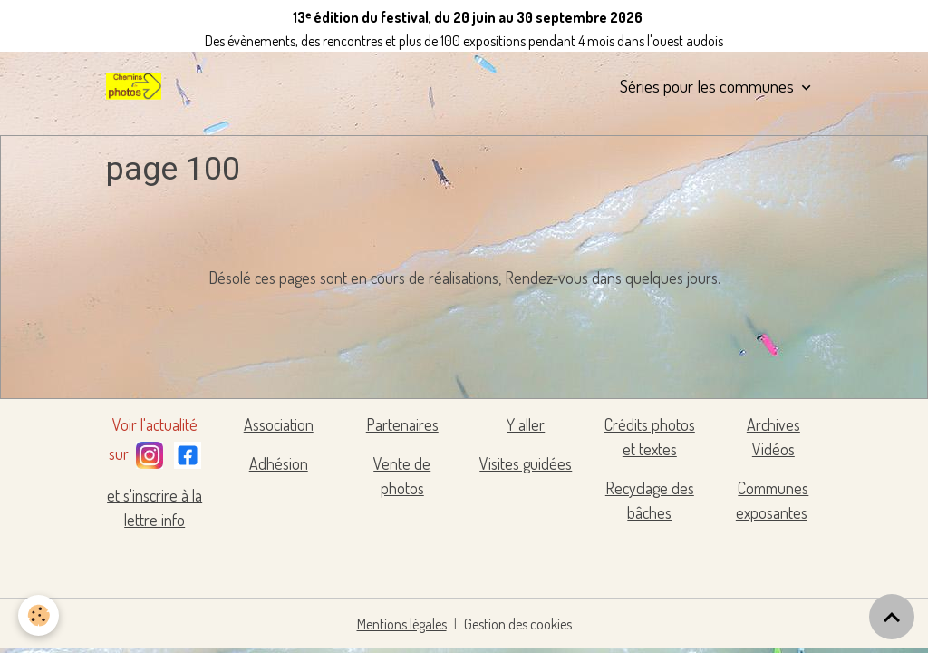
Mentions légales (402, 624)
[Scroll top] (891, 616)
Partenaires (402, 424)
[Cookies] (38, 615)
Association (279, 424)
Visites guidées (525, 463)
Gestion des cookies (518, 624)
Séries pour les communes (709, 85)
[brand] (137, 86)
